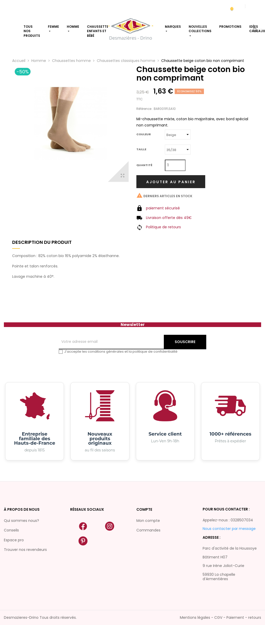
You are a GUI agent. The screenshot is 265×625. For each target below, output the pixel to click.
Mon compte (148, 520)
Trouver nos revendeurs (25, 549)
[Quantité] (175, 165)
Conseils (11, 530)
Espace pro (14, 540)
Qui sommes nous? (21, 520)
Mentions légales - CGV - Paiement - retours (220, 617)
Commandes (148, 530)
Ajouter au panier (171, 181)
